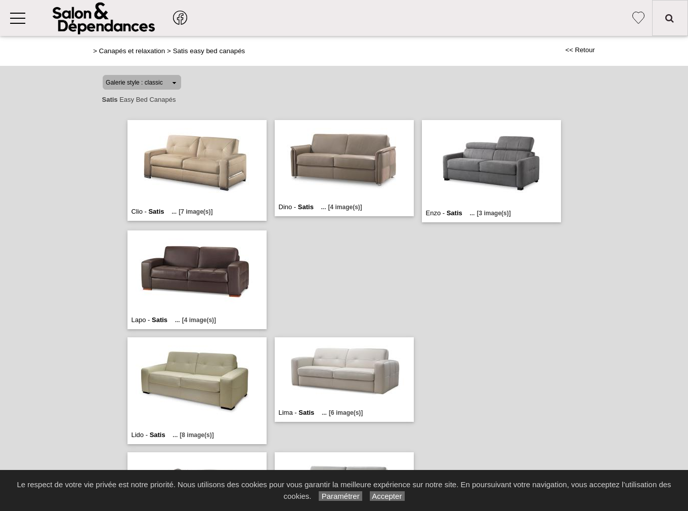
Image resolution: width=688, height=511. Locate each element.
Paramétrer (340, 496)
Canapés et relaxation (132, 51)
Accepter (387, 496)
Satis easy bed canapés (209, 51)
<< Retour (580, 50)
